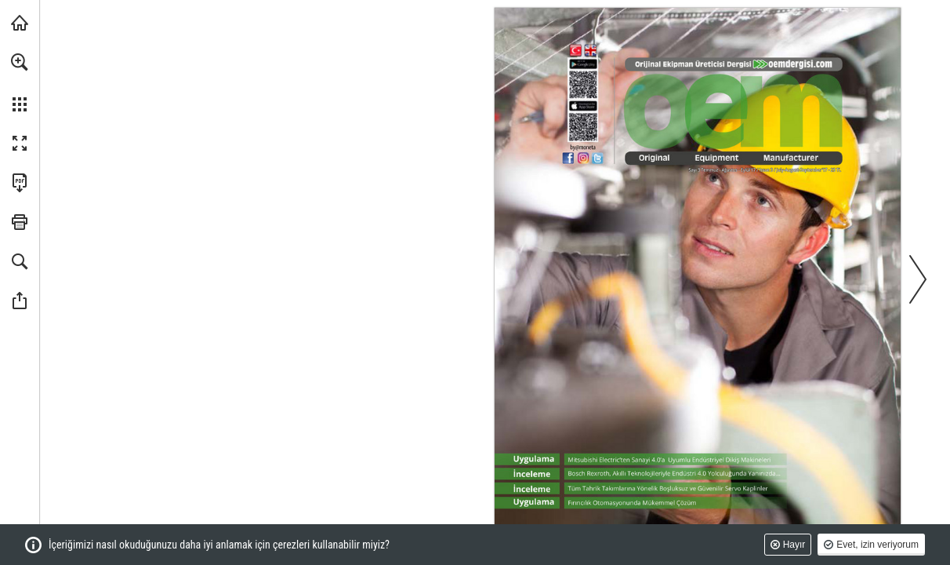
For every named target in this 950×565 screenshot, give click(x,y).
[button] (19, 62)
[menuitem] (19, 82)
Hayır (794, 544)
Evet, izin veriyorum (877, 544)
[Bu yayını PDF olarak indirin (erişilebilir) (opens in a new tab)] (19, 182)
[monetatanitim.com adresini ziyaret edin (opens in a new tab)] (19, 22)
